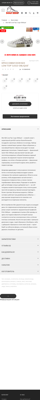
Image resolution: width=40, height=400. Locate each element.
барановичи (6, 281)
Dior (3, 60)
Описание (20, 129)
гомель (18, 281)
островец (12, 284)
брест (23, 281)
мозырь (7, 279)
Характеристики (20, 239)
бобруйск (13, 286)
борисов (27, 284)
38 (20, 81)
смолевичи (20, 284)
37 (12, 81)
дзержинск (5, 284)
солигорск (14, 279)
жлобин (33, 284)
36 (4, 81)
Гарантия (20, 265)
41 (4, 88)
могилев (29, 281)
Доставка (20, 258)
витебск (13, 281)
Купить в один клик (20, 108)
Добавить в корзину (20, 104)
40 (35, 81)
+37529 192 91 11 (7, 2)
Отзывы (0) (20, 246)
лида (3, 286)
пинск (8, 286)
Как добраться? (20, 252)
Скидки (4, 399)
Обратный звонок (18, 2)
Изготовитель (20, 271)
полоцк (21, 279)
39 (28, 81)
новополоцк (29, 279)
